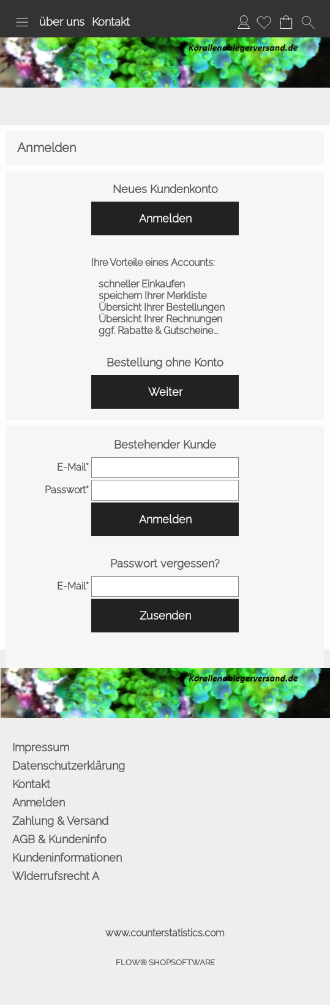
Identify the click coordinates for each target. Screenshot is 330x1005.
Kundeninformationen (67, 857)
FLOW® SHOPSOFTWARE (165, 962)
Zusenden (165, 615)
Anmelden (244, 21)
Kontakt (111, 21)
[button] (22, 22)
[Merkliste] (264, 22)
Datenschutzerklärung (68, 765)
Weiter (165, 391)
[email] (165, 467)
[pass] (165, 490)
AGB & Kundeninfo (59, 839)
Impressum (40, 747)
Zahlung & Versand (60, 820)
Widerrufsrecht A (55, 876)
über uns (61, 21)
